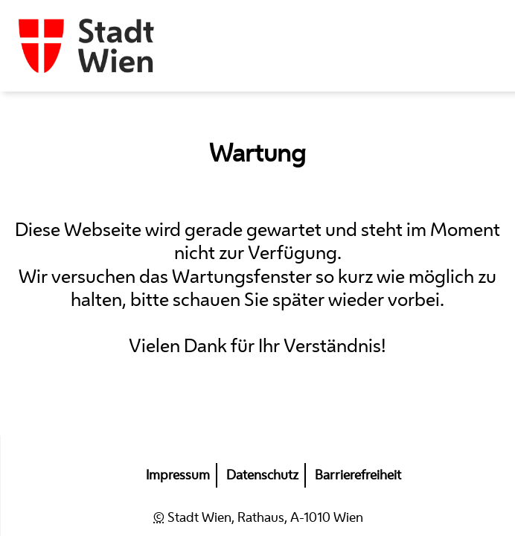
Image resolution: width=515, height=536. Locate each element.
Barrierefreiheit (358, 475)
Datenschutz (262, 475)
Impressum (178, 475)
